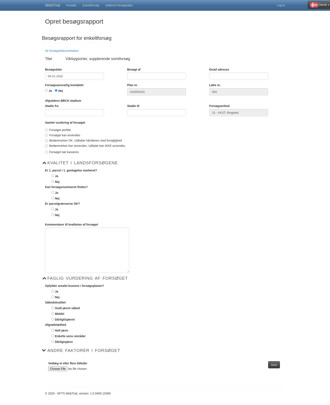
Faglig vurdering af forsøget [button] (87, 278)
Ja (50, 90)
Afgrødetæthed (55, 324)
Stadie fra (52, 106)
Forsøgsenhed (219, 106)
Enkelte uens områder (70, 336)
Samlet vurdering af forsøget (65, 122)
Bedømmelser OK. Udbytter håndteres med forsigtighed (83, 140)
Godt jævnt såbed (67, 308)
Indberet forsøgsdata (119, 5)
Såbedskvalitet (55, 302)
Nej (60, 90)
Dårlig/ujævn (64, 342)
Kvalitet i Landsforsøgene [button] (82, 162)
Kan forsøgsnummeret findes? (66, 187)
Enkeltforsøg (91, 5)
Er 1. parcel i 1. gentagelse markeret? (71, 170)
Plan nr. (132, 85)
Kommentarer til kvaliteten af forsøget (71, 224)
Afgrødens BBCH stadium (63, 100)
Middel (59, 313)
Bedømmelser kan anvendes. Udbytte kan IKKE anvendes (85, 145)
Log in (281, 5)
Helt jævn (61, 330)
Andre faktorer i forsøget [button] (83, 350)
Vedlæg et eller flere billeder (67, 363)
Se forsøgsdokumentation (62, 50)
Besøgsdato (53, 69)
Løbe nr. (215, 85)
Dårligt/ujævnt (65, 319)
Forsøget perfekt (58, 130)
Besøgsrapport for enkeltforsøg (77, 38)
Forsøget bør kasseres (62, 152)
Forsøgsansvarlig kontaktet (64, 85)
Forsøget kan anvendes (62, 135)
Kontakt (71, 5)
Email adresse (219, 69)
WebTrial (52, 5)
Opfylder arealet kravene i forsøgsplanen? (74, 285)
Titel (48, 59)
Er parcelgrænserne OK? (62, 203)
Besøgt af (134, 69)
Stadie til (133, 106)
